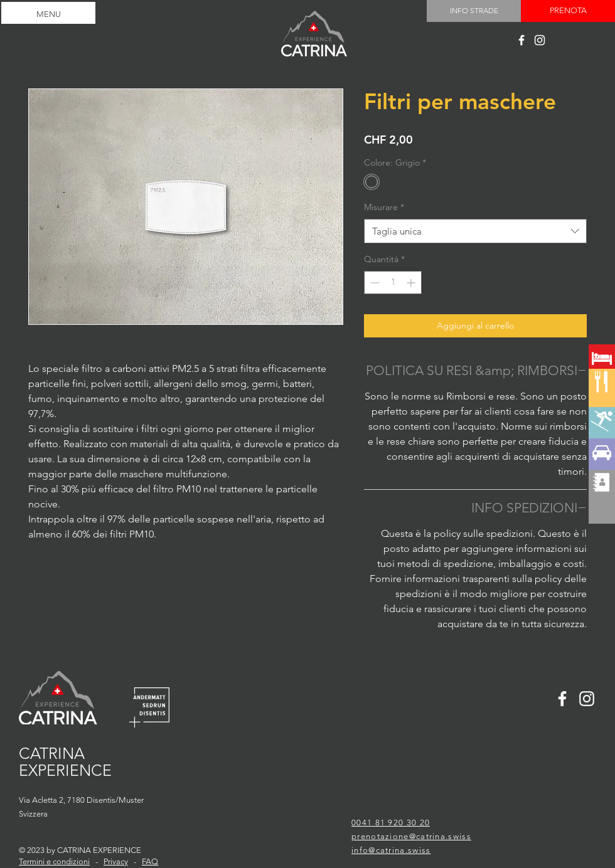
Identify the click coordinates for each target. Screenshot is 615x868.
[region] (602, 403)
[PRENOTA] (568, 11)
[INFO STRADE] (474, 11)
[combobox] (475, 231)
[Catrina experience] (521, 40)
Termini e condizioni (54, 861)
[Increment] (412, 283)
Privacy (116, 861)
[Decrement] (374, 283)
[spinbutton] (393, 283)
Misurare (384, 207)
